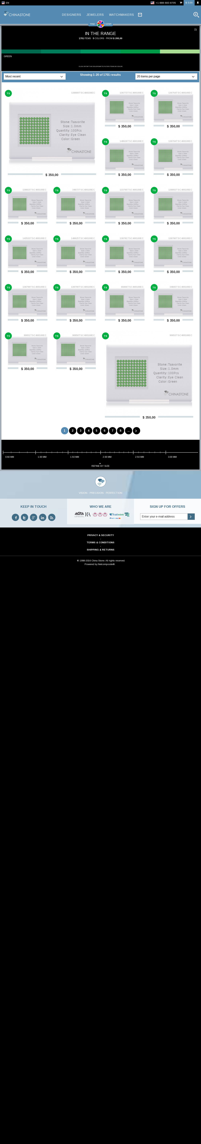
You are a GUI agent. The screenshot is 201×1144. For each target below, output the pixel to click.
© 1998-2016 (84, 1136)
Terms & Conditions (100, 1118)
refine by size (100, 1040)
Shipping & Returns (100, 1125)
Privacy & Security (100, 1111)
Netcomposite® (106, 1140)
